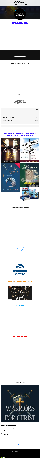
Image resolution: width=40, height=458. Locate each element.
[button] (4, 3)
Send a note (5, 434)
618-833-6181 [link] (3, 430)
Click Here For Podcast (20, 55)
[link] (20, 4)
